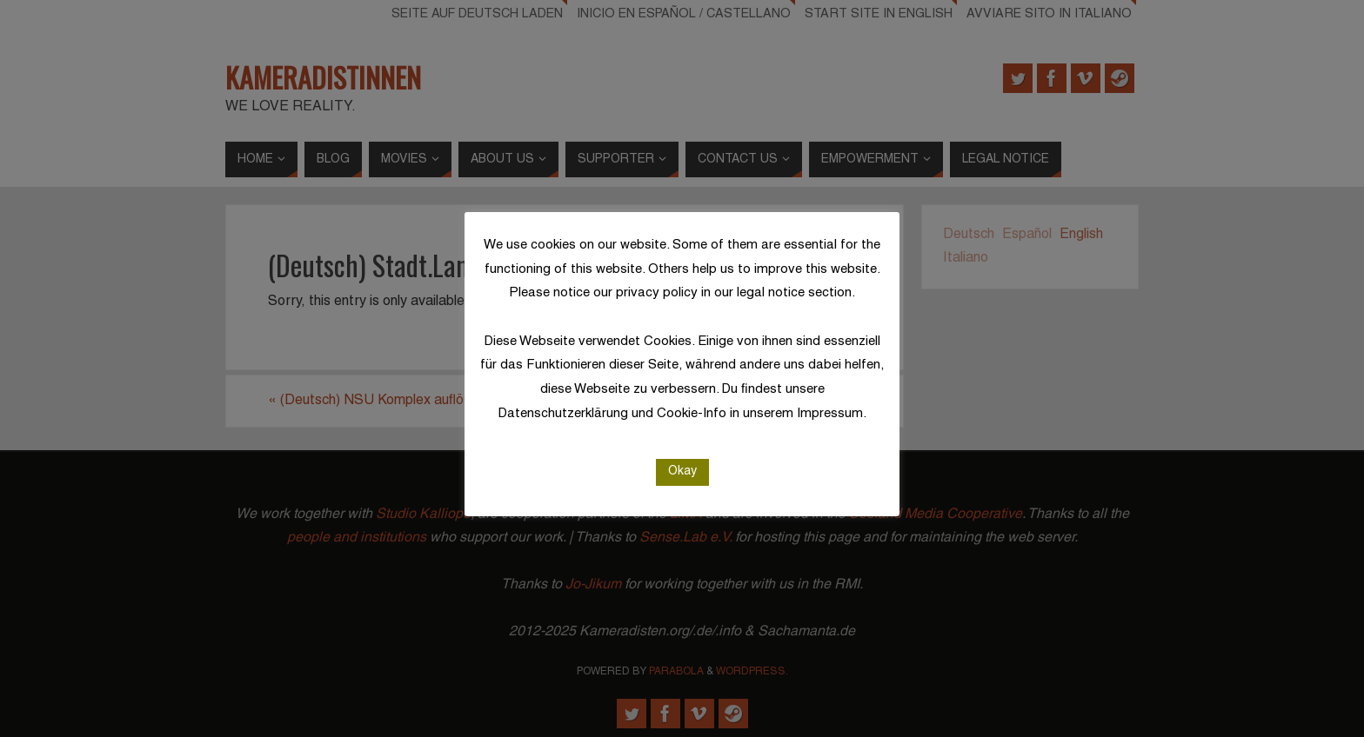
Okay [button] (682, 471)
